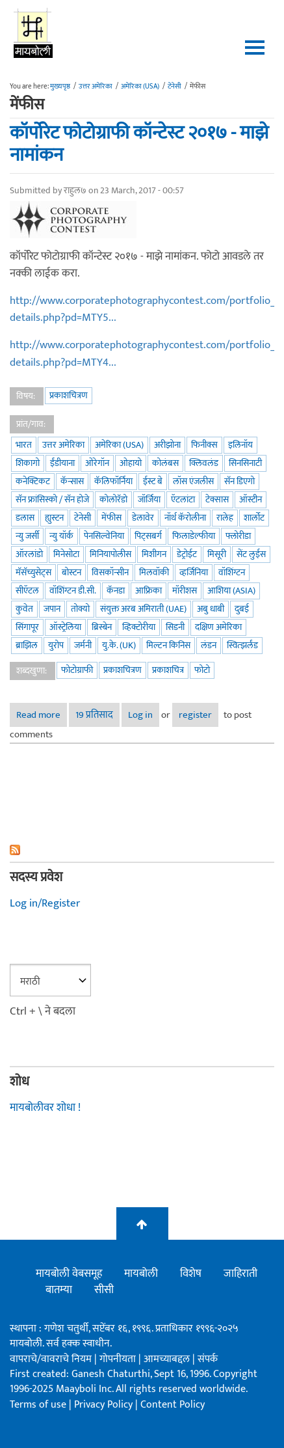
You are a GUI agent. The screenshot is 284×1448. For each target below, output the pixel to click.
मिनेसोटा (66, 554)
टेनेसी (174, 86)
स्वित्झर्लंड (242, 645)
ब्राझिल (27, 645)
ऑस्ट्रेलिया (65, 627)
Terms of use (38, 1405)
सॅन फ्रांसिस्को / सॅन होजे (52, 499)
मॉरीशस (184, 590)
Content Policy (172, 1405)
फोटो (202, 670)
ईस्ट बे (152, 481)
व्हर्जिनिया (193, 572)
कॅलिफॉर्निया (113, 481)
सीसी (104, 1290)
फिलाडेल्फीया (193, 535)
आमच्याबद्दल (168, 1359)
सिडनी (175, 627)
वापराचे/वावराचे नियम (51, 1359)
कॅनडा (116, 590)
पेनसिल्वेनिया (104, 535)
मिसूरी (216, 554)
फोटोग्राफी (77, 670)
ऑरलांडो (29, 554)
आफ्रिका (148, 590)
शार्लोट (254, 517)
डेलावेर (143, 517)
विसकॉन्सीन (110, 572)
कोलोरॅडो (113, 499)
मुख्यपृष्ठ (60, 86)
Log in (140, 715)
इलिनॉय (240, 444)
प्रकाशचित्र (168, 670)
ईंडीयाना (62, 463)
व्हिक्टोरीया (138, 627)
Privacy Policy (104, 1405)
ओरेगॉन (97, 463)
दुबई (242, 608)
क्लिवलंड (203, 463)
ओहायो (131, 463)
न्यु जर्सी (27, 535)
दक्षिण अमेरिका (218, 627)
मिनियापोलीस (110, 554)
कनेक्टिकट (33, 481)
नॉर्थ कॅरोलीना (185, 517)
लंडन (208, 645)
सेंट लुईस (251, 554)
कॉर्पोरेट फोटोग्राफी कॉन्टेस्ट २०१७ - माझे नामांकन (139, 144)
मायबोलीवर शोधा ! (45, 1108)
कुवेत (24, 608)
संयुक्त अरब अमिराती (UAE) (143, 608)
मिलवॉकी (154, 572)
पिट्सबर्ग (148, 535)
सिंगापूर (27, 627)
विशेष (190, 1273)
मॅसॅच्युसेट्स (33, 572)
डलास (25, 517)
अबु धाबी (210, 608)
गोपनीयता (118, 1359)
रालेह (224, 517)
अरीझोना (167, 444)
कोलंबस (165, 463)
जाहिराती (240, 1273)
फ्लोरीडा (238, 535)
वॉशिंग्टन (231, 572)
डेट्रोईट (187, 554)
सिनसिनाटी (245, 463)
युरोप (56, 645)
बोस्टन (71, 572)
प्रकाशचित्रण (68, 395)
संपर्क (208, 1359)
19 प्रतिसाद (94, 715)
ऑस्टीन (250, 499)
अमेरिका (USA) (140, 86)
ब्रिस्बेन (102, 627)
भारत (24, 444)
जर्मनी (83, 645)
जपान (52, 608)
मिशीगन (154, 554)
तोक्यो (80, 608)
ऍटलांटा (183, 499)
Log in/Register (45, 903)
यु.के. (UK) (119, 645)
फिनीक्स (204, 444)
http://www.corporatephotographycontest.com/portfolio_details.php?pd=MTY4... (142, 354)
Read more (41, 715)
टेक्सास (217, 499)
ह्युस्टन (54, 517)
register (195, 715)
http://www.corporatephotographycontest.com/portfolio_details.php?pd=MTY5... (142, 309)
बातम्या (58, 1290)
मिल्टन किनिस (168, 645)
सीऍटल (27, 590)
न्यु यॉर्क (61, 535)
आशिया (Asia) (231, 590)
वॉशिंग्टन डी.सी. (72, 590)
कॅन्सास (72, 481)
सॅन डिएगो (239, 481)
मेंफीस (111, 517)
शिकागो (28, 463)
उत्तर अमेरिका (95, 86)
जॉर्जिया (149, 499)
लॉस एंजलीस (193, 481)
